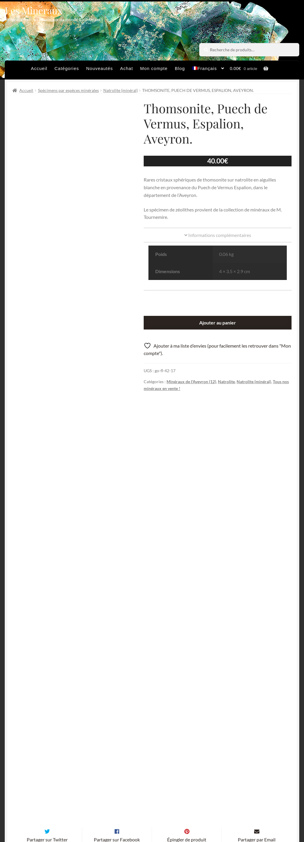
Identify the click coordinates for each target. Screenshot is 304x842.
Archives (95, 805)
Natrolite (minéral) (120, 90)
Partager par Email (257, 682)
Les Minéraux (34, 10)
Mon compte (154, 68)
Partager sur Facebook (117, 682)
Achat (126, 68)
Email (123, 750)
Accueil (39, 68)
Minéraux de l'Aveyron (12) (191, 381)
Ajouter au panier (217, 322)
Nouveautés (99, 68)
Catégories (67, 68)
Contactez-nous (102, 816)
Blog (180, 68)
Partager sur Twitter (47, 682)
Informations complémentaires (217, 235)
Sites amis (200, 805)
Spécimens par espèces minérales (68, 90)
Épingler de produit (186, 682)
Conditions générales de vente (147, 805)
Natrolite (226, 381)
